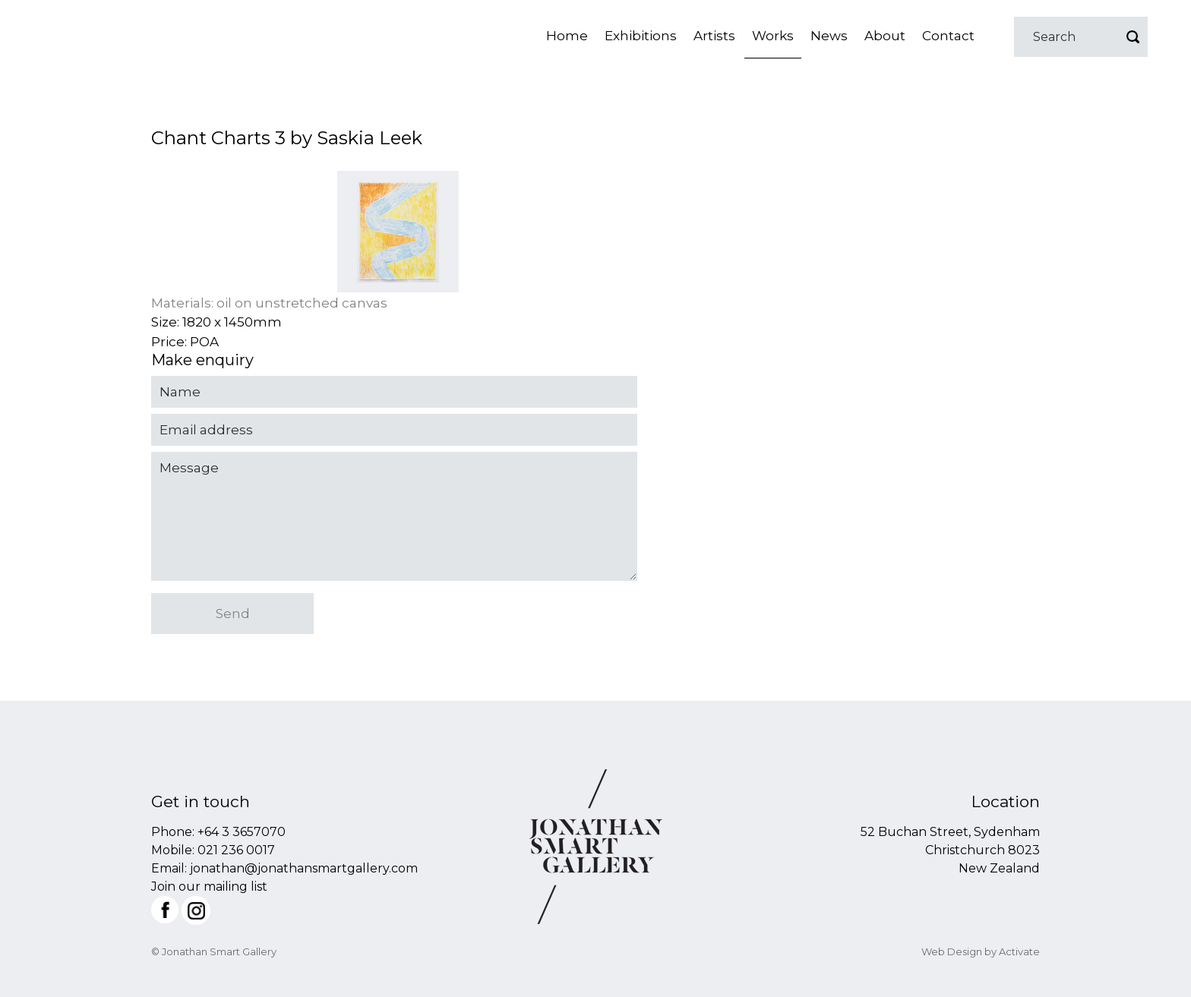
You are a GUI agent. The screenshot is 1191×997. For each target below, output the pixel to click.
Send (233, 613)
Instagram (196, 910)
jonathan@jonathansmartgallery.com (304, 868)
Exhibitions (641, 35)
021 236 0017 (236, 850)
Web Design (951, 951)
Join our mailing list (209, 886)
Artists (714, 35)
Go (1132, 37)
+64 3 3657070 (241, 832)
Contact (948, 35)
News (829, 35)
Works (773, 35)
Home (567, 35)
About (884, 35)
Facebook (164, 909)
